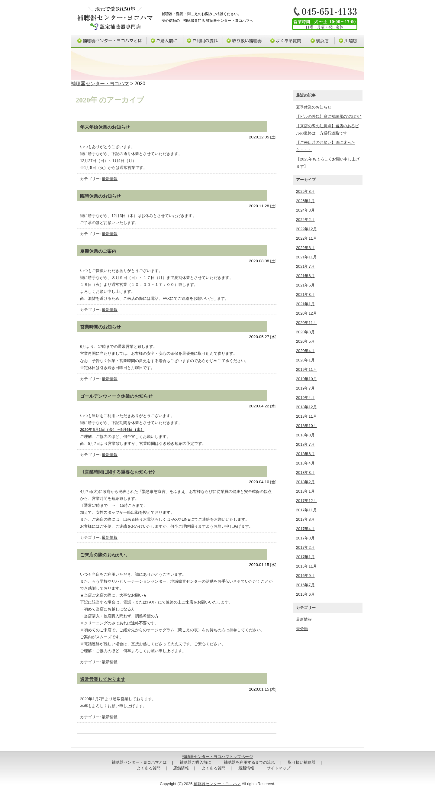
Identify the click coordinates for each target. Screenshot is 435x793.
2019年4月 (305, 397)
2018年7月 (305, 444)
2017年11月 (306, 510)
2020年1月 (305, 360)
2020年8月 (305, 332)
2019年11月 (306, 369)
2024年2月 (305, 219)
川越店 (349, 41)
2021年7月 (305, 266)
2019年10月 (306, 379)
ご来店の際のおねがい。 (105, 554)
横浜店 (320, 41)
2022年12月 (306, 229)
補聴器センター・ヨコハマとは (109, 41)
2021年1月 (305, 304)
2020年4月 (305, 350)
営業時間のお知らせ (100, 326)
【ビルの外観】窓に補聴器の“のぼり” (329, 116)
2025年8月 (305, 191)
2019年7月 (305, 388)
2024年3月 (305, 210)
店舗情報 (181, 768)
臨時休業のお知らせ (100, 196)
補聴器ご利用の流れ (203, 41)
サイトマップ (278, 768)
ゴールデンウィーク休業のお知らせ (116, 396)
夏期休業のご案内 (98, 251)
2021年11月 (306, 257)
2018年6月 (305, 454)
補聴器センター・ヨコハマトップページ (217, 756)
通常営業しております (102, 679)
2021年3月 (305, 294)
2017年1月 (305, 557)
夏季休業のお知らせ (313, 107)
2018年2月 (305, 482)
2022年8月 (305, 247)
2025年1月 (305, 201)
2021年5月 (305, 285)
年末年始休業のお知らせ (105, 127)
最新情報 (110, 178)
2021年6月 (305, 276)
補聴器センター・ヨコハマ (100, 83)
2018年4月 (305, 463)
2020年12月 (306, 313)
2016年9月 (305, 575)
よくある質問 (286, 41)
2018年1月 (305, 491)
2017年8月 (305, 519)
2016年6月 (305, 594)
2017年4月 (305, 528)
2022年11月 (306, 238)
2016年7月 (305, 585)
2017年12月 (306, 500)
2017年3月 (305, 538)
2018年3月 (305, 472)
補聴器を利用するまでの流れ (249, 762)
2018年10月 (306, 425)
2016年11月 (306, 566)
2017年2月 (305, 547)
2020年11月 (306, 322)
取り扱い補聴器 (244, 41)
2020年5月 (305, 341)
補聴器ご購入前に (165, 41)
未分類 (302, 628)
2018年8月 (305, 435)
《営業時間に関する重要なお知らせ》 (118, 471)
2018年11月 (306, 416)
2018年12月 (306, 407)
